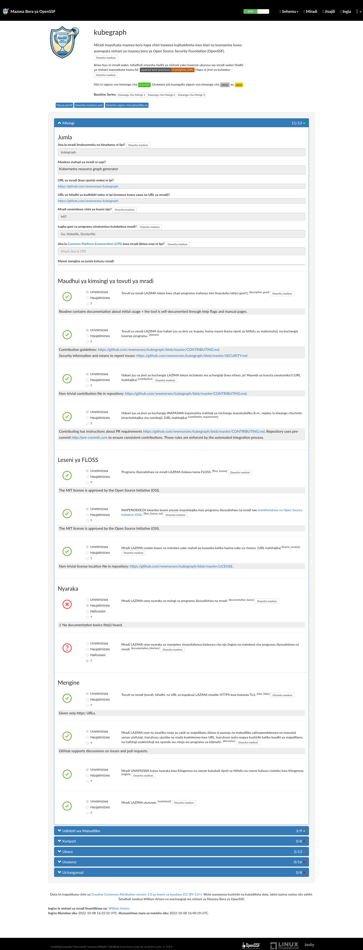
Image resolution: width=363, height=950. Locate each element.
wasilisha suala (152, 946)
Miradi (310, 11)
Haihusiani (91, 611)
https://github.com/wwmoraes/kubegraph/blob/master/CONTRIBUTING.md (158, 349)
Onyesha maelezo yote (89, 105)
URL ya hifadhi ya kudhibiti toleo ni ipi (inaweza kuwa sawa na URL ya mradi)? (114, 195)
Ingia (345, 11)
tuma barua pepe (130, 946)
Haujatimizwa (91, 298)
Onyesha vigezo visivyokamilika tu (127, 105)
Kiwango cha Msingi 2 (161, 95)
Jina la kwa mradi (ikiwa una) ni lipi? (111, 244)
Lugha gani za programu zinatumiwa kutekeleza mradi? (97, 226)
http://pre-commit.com (90, 437)
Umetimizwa (91, 292)
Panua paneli (64, 105)
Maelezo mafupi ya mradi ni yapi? (82, 162)
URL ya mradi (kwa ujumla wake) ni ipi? (86, 180)
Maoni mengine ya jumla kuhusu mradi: (86, 261)
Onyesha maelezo (106, 57)
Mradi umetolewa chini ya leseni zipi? (85, 209)
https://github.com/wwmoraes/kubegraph (88, 186)
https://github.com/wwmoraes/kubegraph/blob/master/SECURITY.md (191, 355)
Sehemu (289, 11)
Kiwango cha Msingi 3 (191, 95)
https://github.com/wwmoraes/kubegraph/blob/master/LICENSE (181, 566)
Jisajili (329, 11)
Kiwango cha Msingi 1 (131, 95)
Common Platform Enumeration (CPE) (95, 244)
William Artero (118, 908)
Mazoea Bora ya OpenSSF (33, 11)
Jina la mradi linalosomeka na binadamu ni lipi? (91, 145)
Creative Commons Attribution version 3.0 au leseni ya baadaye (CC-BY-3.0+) (146, 894)
